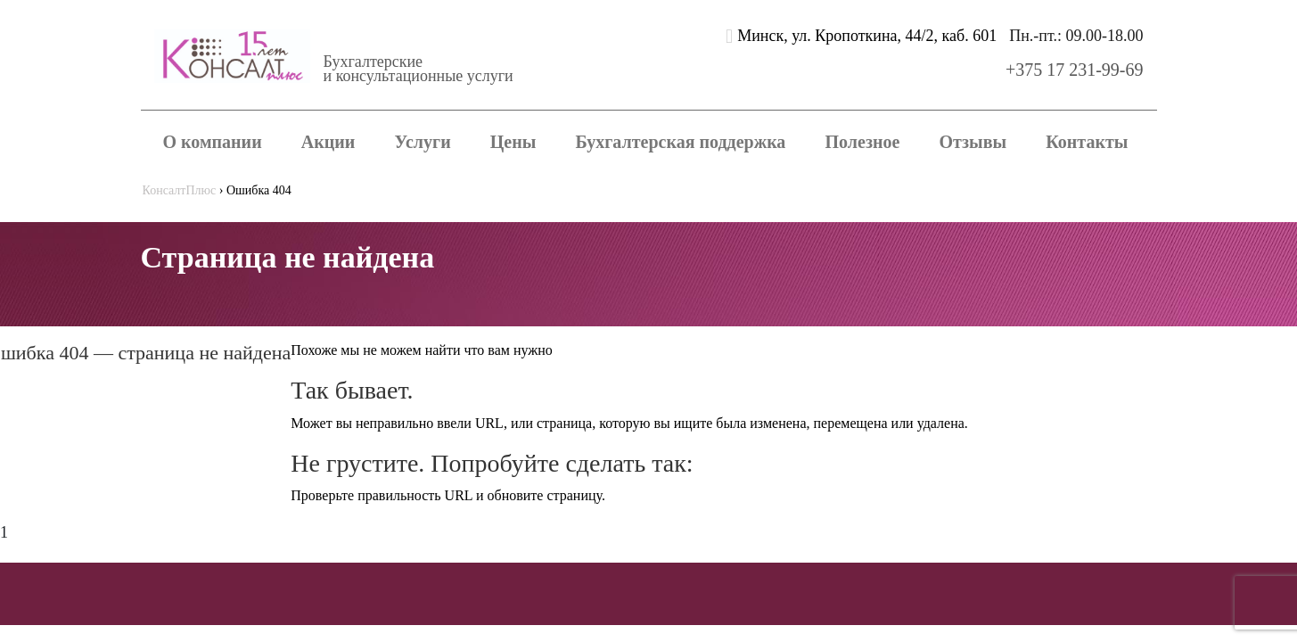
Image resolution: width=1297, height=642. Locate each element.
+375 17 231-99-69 (1075, 69)
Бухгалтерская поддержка (681, 142)
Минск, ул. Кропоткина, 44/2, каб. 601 (867, 36)
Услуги (422, 142)
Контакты (1087, 142)
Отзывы (972, 142)
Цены (513, 142)
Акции (328, 142)
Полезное (862, 142)
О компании (212, 142)
